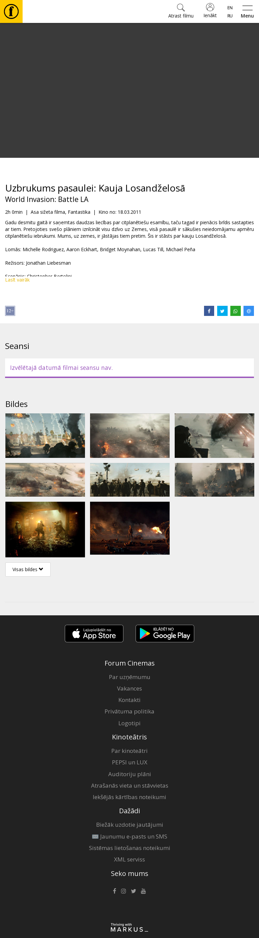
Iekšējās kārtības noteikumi (129, 797)
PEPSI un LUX (129, 762)
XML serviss (129, 859)
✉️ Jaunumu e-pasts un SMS (129, 836)
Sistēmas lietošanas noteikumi (129, 848)
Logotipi (129, 723)
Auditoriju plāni (129, 774)
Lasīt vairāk (17, 279)
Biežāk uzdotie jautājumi (129, 824)
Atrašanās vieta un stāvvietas (129, 785)
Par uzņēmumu (129, 677)
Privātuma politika (129, 711)
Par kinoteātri (129, 751)
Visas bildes (28, 569)
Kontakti (129, 700)
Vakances (129, 688)
